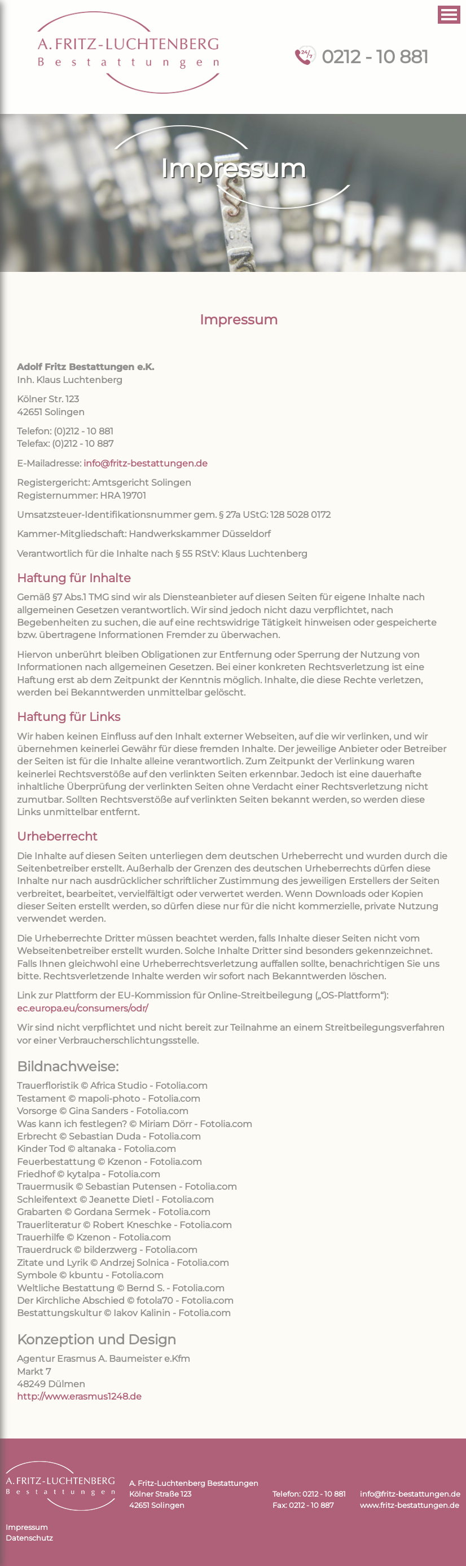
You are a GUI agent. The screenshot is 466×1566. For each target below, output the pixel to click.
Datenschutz (29, 1538)
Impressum (27, 1527)
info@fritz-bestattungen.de (145, 463)
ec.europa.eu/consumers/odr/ (82, 1008)
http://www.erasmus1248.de (79, 1396)
